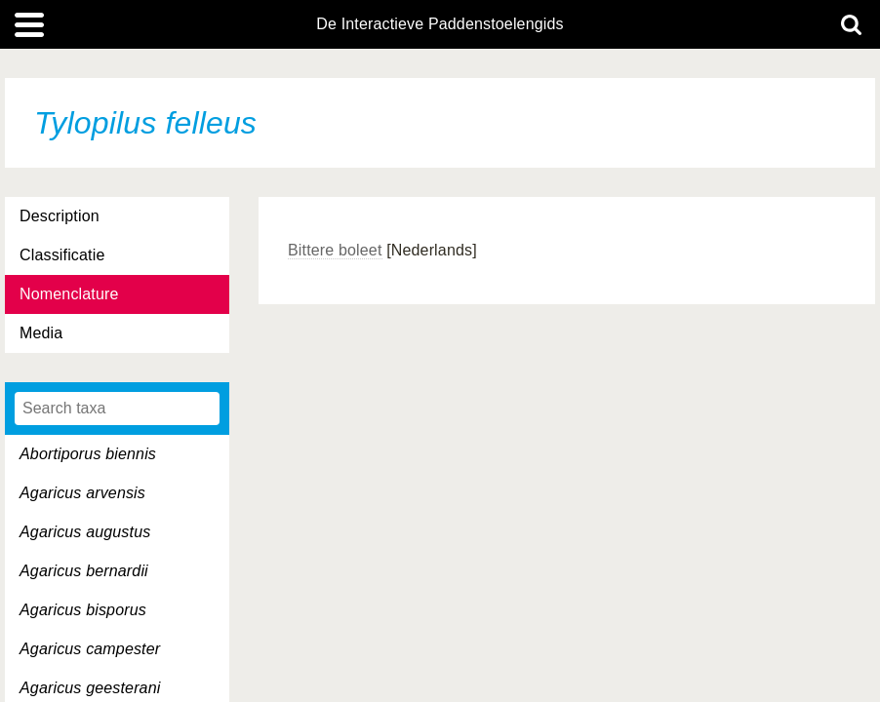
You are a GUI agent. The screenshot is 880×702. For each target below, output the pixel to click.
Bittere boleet (335, 250)
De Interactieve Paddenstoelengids (439, 24)
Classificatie (62, 255)
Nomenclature (69, 294)
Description (60, 216)
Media (41, 333)
